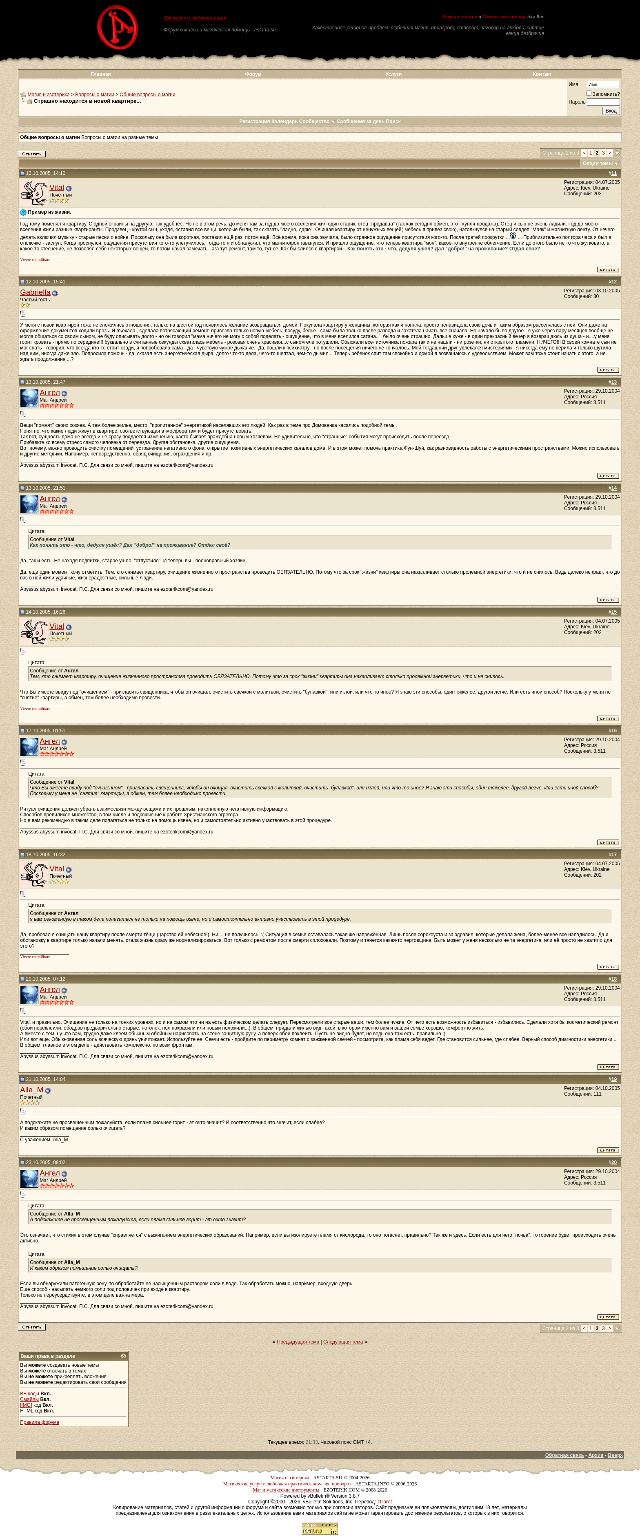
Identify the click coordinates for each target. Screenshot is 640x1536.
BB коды (29, 1394)
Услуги (394, 74)
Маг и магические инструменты (286, 1490)
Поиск (393, 121)
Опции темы (598, 163)
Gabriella (35, 292)
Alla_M (31, 1089)
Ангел (50, 392)
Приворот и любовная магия (195, 18)
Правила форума (39, 1422)
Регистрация (254, 121)
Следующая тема (343, 1342)
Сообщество (317, 121)
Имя (573, 84)
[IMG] (26, 1405)
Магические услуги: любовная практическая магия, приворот (287, 1484)
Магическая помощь (504, 17)
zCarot (385, 1502)
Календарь (284, 121)
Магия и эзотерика (49, 94)
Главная (101, 74)
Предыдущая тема (298, 1342)
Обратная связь (564, 1455)
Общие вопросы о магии (147, 94)
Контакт (542, 74)
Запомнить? (603, 94)
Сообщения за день (360, 121)
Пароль (577, 102)
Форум (253, 74)
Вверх (615, 1455)
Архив (595, 1455)
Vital (56, 187)
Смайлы (29, 1399)
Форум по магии (459, 17)
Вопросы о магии (94, 94)
